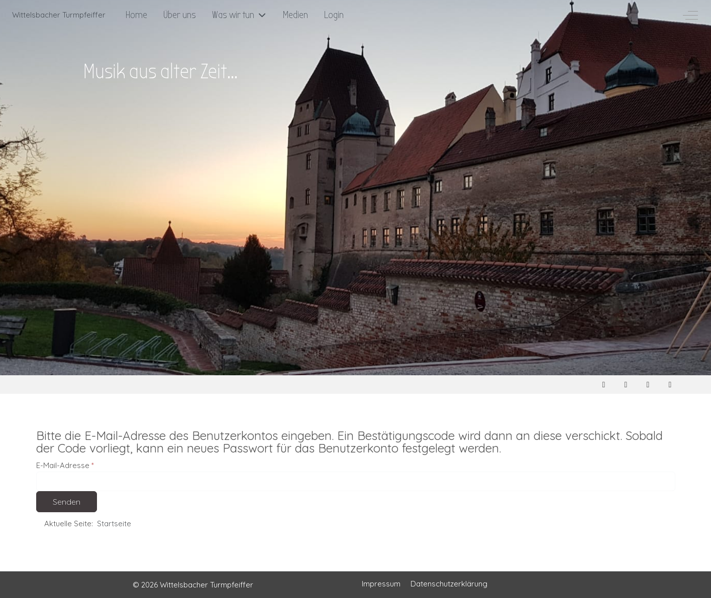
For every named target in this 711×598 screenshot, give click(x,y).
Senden (66, 502)
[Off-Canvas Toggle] (690, 15)
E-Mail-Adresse (65, 465)
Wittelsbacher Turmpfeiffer (59, 15)
